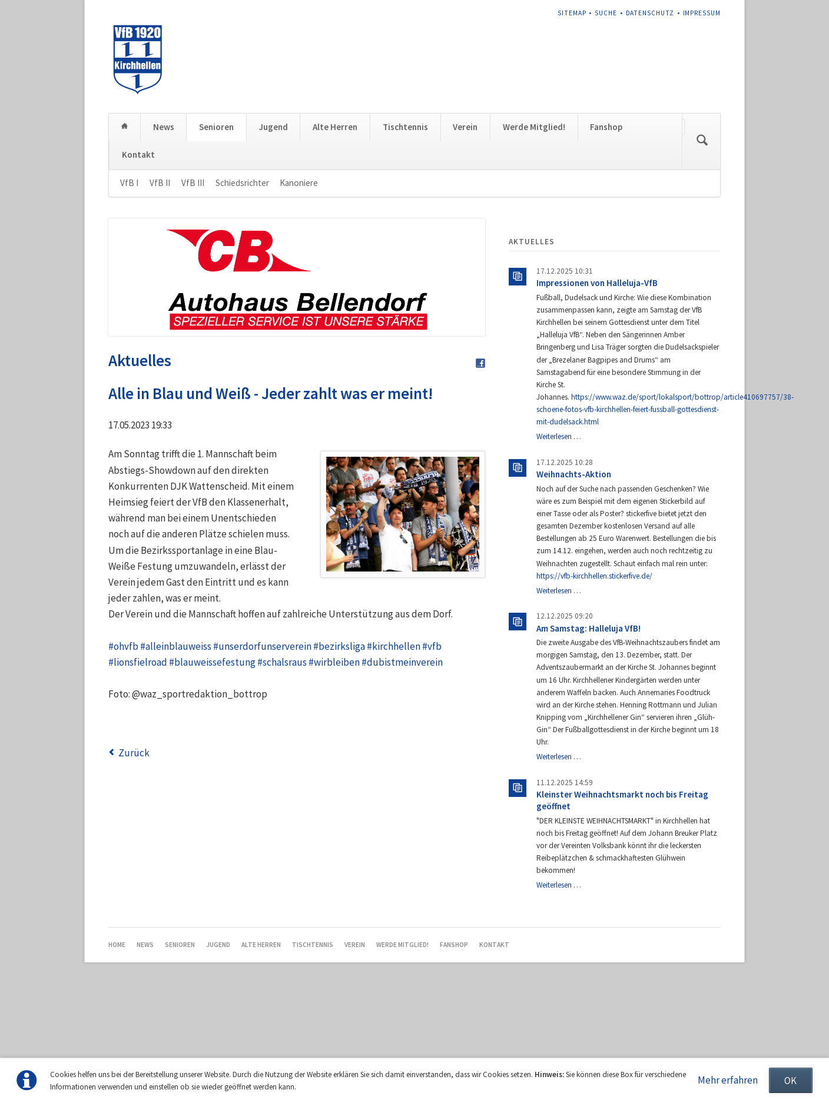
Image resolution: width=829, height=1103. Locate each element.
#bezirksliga (339, 741)
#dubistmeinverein (402, 757)
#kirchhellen (393, 741)
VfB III (192, 278)
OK (790, 1080)
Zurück (134, 848)
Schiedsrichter (242, 278)
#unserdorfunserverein (262, 741)
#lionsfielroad (137, 757)
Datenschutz (650, 13)
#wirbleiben (334, 757)
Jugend (273, 222)
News (163, 222)
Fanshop (606, 222)
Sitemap (572, 13)
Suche (606, 13)
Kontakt (138, 249)
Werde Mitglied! (534, 222)
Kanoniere (299, 278)
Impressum (702, 13)
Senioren (216, 222)
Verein (465, 222)
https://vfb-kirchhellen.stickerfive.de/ (594, 671)
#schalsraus (282, 757)
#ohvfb (123, 741)
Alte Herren (335, 222)
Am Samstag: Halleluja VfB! (588, 723)
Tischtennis (405, 222)
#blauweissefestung (212, 757)
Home (124, 222)
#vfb (432, 741)
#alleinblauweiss (175, 741)
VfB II (160, 278)
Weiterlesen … (558, 532)
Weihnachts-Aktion (573, 569)
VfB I (129, 278)
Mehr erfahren (728, 1080)
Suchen (702, 236)
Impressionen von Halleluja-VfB (597, 378)
